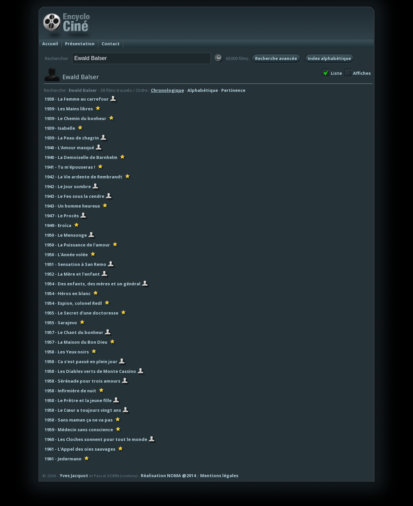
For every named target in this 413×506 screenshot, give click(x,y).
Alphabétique (202, 90)
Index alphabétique (329, 58)
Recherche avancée (276, 58)
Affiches (362, 73)
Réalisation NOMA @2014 (168, 475)
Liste (336, 73)
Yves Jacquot (74, 475)
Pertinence (233, 90)
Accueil (50, 44)
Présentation (80, 44)
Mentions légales (219, 475)
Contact (111, 44)
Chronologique (167, 90)
